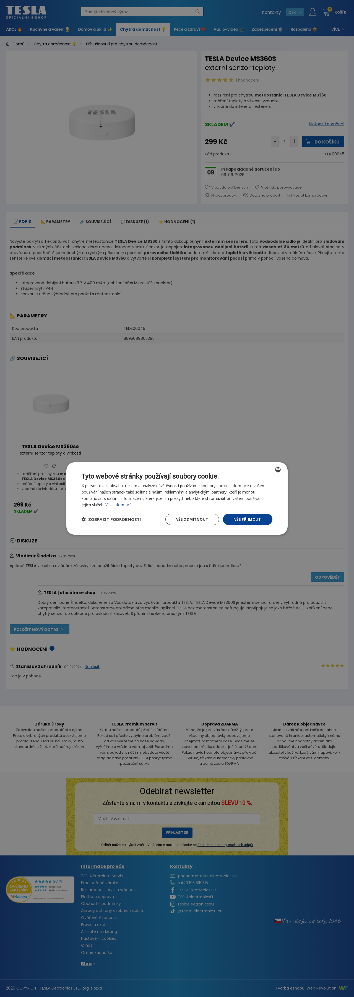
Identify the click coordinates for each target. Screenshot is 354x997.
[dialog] (177, 498)
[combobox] (278, 469)
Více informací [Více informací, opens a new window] (118, 504)
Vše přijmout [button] (247, 519)
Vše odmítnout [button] (190, 519)
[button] (111, 519)
